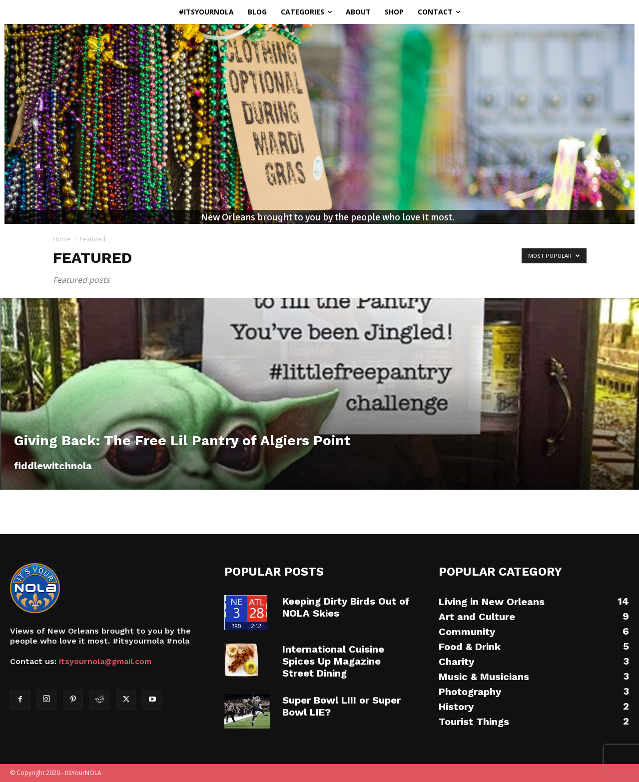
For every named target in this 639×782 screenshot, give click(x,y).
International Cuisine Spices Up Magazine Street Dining (333, 661)
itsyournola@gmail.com (105, 661)
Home (61, 239)
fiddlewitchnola (53, 466)
